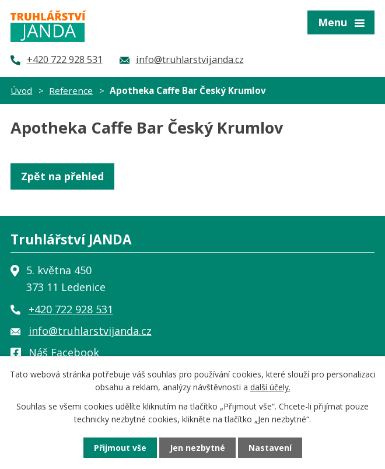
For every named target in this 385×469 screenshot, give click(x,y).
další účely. (270, 387)
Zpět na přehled (62, 176)
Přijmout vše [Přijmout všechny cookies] (120, 447)
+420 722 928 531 (71, 309)
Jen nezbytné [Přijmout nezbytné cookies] (197, 447)
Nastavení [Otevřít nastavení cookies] (270, 447)
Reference (71, 90)
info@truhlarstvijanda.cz (90, 331)
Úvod (21, 90)
